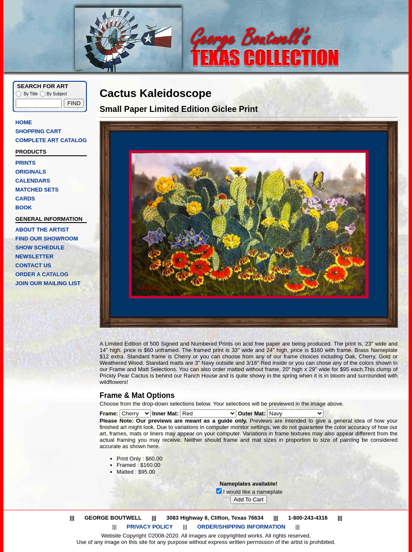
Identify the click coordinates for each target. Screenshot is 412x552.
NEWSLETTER (34, 256)
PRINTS (25, 163)
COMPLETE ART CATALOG (51, 140)
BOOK (23, 207)
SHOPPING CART (38, 131)
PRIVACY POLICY (149, 526)
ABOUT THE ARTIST (42, 229)
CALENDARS (32, 180)
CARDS (25, 198)
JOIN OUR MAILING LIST (47, 283)
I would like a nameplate (252, 492)
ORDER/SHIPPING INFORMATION (241, 526)
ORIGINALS (30, 172)
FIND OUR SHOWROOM (46, 238)
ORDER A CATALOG (42, 274)
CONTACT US (33, 265)
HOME (23, 122)
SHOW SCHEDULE (40, 247)
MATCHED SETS (37, 189)
